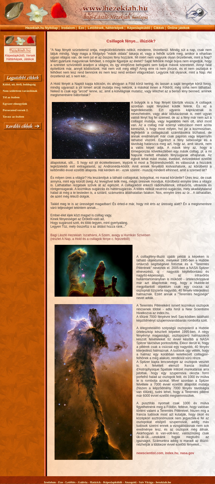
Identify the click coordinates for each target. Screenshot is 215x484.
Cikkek (159, 28)
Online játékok (178, 28)
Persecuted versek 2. (15, 110)
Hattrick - (96, 482)
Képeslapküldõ (138, 28)
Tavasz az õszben (13, 116)
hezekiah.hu (163, 482)
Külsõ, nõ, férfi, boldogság (19, 84)
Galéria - (84, 482)
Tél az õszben (11, 97)
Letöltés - (71, 482)
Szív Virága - (147, 482)
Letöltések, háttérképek (106, 28)
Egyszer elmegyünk (15, 103)
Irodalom (68, 28)
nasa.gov (186, 453)
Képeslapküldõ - (113, 482)
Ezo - (62, 482)
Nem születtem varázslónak (20, 90)
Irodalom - (51, 482)
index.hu (171, 453)
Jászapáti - (131, 482)
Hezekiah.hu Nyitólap (42, 28)
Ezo (81, 28)
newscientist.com (150, 453)
